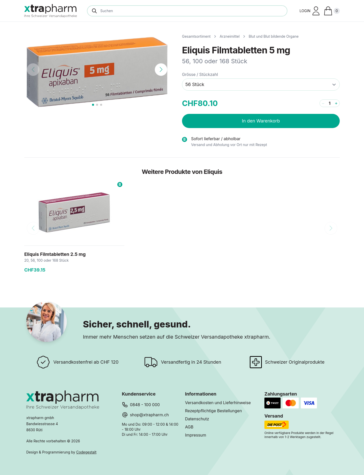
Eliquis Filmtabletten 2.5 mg (55, 254)
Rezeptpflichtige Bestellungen (213, 410)
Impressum (195, 435)
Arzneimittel (230, 36)
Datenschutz (197, 418)
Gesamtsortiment (196, 36)
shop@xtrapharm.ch (149, 414)
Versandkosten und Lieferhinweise (218, 402)
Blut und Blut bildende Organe (274, 36)
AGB (189, 426)
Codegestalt (86, 452)
